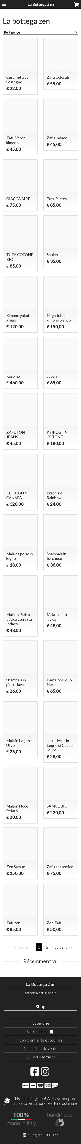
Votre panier (40, 1031)
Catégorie (40, 1023)
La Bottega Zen (40, 4)
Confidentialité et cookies (40, 1040)
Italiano (52, 1135)
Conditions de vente (40, 1048)
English (36, 1135)
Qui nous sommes (40, 1057)
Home (40, 1014)
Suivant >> (63, 947)
